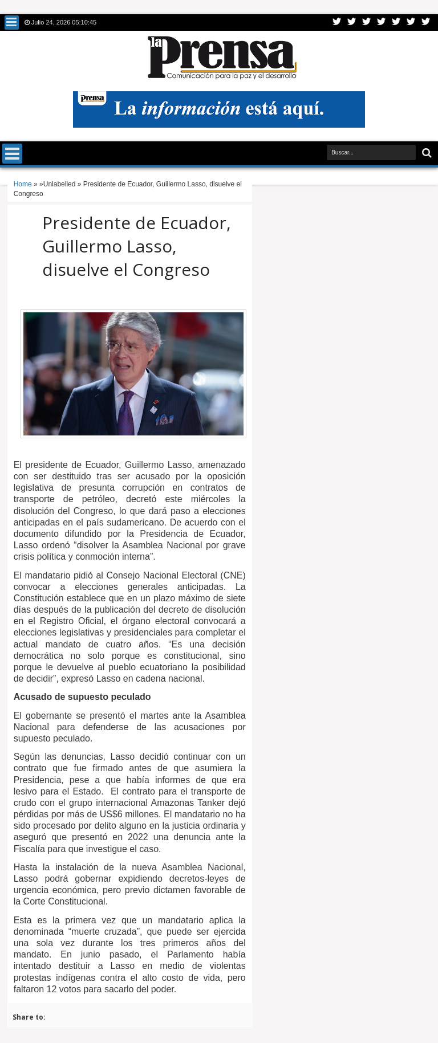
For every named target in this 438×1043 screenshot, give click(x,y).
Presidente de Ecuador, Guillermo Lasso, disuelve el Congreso (136, 246)
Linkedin (396, 22)
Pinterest (426, 22)
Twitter (337, 22)
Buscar (426, 153)
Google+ (366, 22)
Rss (381, 22)
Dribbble (411, 22)
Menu (12, 22)
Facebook (351, 22)
